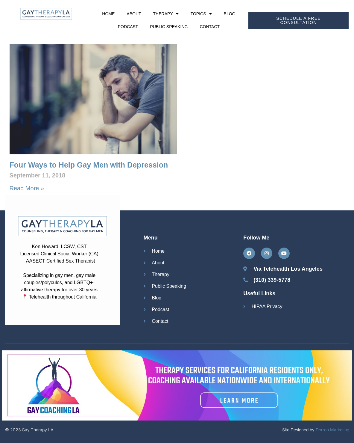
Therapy (166, 14)
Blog (230, 13)
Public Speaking (169, 26)
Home (108, 13)
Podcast (128, 26)
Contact (210, 26)
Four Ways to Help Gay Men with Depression (89, 165)
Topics (201, 14)
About (134, 13)
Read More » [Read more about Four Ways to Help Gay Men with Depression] (27, 188)
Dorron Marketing (332, 429)
